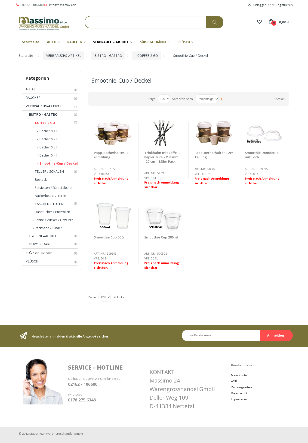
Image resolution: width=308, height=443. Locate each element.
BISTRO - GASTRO (108, 55)
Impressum (239, 399)
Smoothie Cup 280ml (161, 237)
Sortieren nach (182, 99)
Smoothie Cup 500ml (110, 237)
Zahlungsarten (241, 387)
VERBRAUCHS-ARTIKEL (63, 55)
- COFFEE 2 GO (146, 55)
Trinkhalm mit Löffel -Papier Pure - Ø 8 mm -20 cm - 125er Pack (162, 157)
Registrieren (284, 5)
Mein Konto (239, 375)
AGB (234, 381)
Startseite (26, 55)
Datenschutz (240, 393)
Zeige (151, 99)
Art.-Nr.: (100, 169)
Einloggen (260, 5)
